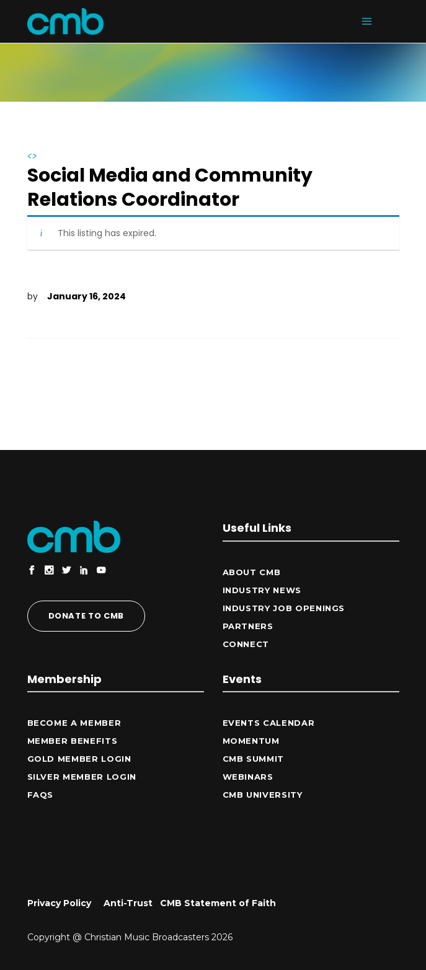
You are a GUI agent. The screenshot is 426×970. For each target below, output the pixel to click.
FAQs (40, 795)
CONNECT (246, 644)
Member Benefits (72, 741)
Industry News (262, 590)
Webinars (248, 777)
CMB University (263, 795)
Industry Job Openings (284, 608)
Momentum (251, 741)
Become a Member (74, 723)
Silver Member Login (81, 777)
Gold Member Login (79, 759)
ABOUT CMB (252, 572)
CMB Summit (254, 759)
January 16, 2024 (86, 296)
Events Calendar (269, 723)
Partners (248, 626)
